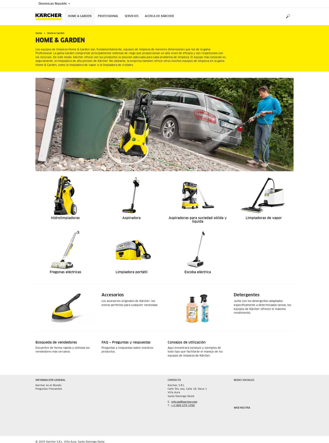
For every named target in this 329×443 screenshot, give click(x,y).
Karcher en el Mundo (48, 385)
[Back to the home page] (50, 16)
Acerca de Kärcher (159, 16)
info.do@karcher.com (184, 402)
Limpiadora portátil (132, 272)
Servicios (131, 16)
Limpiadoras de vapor (264, 218)
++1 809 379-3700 (183, 405)
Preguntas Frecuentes (48, 389)
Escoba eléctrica (197, 272)
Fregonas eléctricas (65, 272)
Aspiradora (131, 218)
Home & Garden (79, 16)
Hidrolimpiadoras (65, 218)
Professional (108, 16)
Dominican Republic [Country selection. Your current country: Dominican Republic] (54, 3)
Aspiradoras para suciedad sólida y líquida (198, 219)
